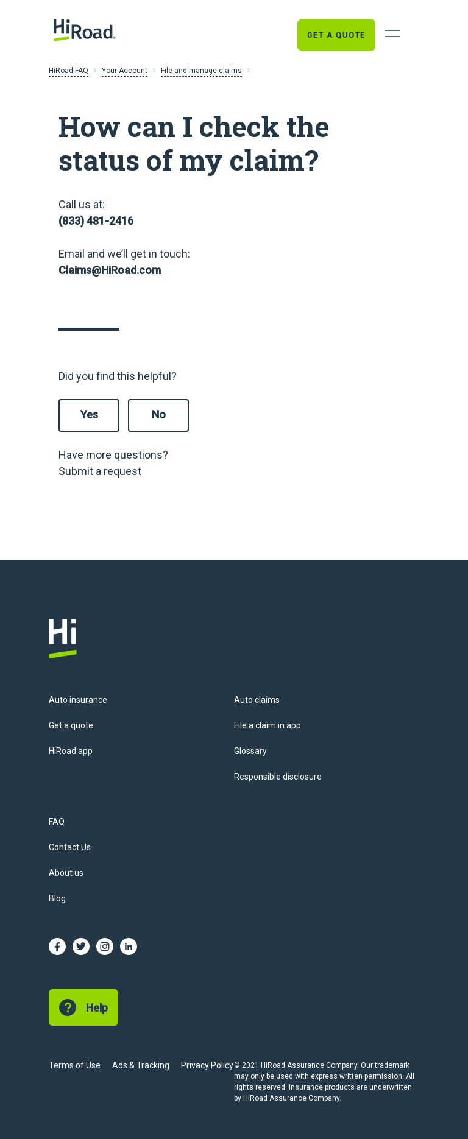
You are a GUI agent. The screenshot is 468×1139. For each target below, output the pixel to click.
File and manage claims (201, 70)
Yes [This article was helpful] (89, 414)
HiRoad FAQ (68, 70)
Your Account (124, 70)
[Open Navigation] (392, 33)
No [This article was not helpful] (159, 414)
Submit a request (99, 471)
